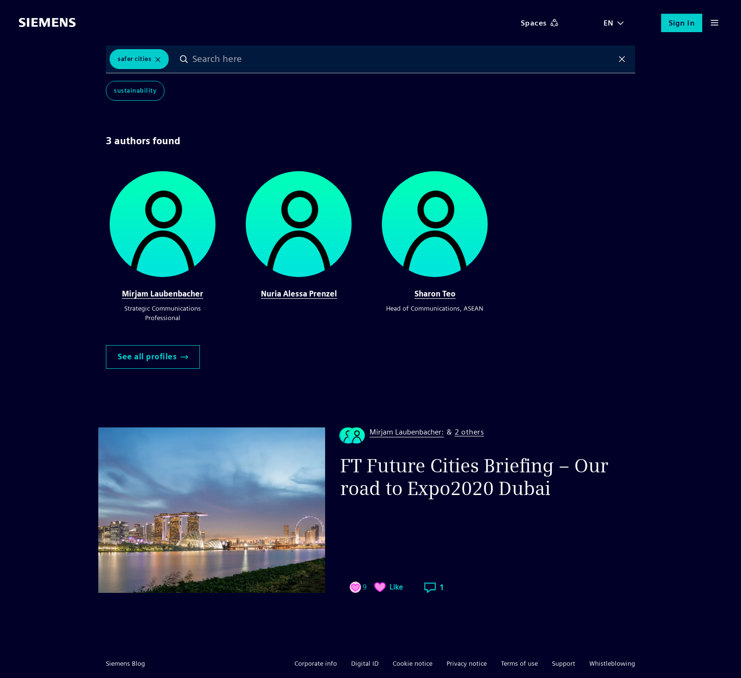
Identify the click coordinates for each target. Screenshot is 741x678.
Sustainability (135, 90)
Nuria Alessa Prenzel (299, 293)
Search (183, 59)
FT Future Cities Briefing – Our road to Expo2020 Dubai (474, 477)
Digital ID (365, 663)
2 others (469, 432)
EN (608, 22)
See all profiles (153, 356)
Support (563, 663)
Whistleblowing (612, 663)
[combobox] (402, 59)
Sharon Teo (435, 293)
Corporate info (315, 663)
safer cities (134, 58)
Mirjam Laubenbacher (162, 293)
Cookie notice (412, 663)
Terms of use (519, 663)
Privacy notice (467, 663)
